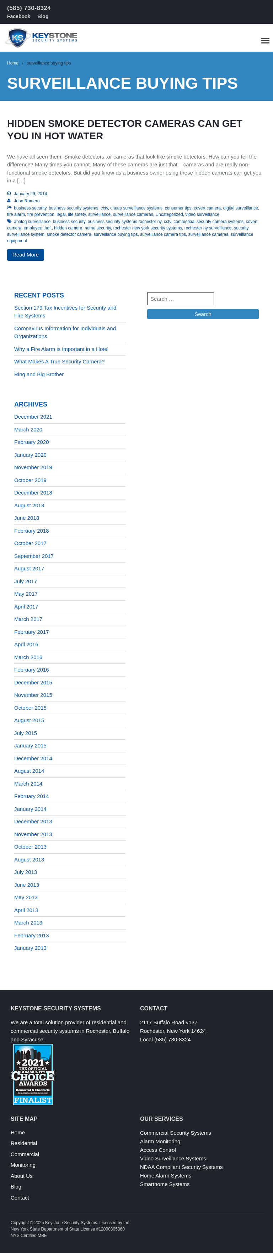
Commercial (25, 1154)
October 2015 (30, 708)
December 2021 (33, 417)
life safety (77, 214)
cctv (104, 208)
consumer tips (178, 208)
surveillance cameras (133, 214)
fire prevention (40, 214)
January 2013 (30, 948)
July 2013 (25, 872)
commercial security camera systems (208, 221)
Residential (24, 1143)
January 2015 (30, 745)
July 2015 (25, 733)
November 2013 (33, 834)
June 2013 (26, 885)
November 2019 (33, 467)
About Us (22, 1176)
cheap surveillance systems (136, 208)
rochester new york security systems (147, 228)
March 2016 (28, 657)
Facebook (18, 16)
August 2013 (29, 859)
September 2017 (34, 556)
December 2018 (33, 493)
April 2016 (26, 644)
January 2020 (30, 455)
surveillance (99, 214)
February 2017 (31, 632)
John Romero (26, 200)
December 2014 (33, 758)
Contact (20, 1198)
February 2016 (31, 670)
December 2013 (33, 821)
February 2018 (31, 531)
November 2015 (33, 695)
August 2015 (29, 720)
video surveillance (202, 214)
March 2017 (28, 619)
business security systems (73, 208)
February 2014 (31, 796)
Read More (25, 255)
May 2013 (26, 897)
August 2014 (29, 771)
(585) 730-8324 (29, 8)
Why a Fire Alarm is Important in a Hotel (61, 349)
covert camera (207, 208)
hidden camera (68, 228)
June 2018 (26, 518)
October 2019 (30, 480)
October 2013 (30, 847)
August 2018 (29, 505)
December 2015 (33, 682)
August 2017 (29, 568)
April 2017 (26, 607)
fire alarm (16, 214)
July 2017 (25, 581)
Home (12, 63)
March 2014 (28, 784)
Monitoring (23, 1165)
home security (98, 228)
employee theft (38, 228)
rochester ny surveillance (208, 228)
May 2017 (26, 594)
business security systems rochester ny (125, 221)
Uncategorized (169, 214)
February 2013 (31, 935)
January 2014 (30, 809)
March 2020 (28, 429)
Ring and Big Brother (39, 374)
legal (61, 214)
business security (30, 208)
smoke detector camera (69, 234)
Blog (42, 16)
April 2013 (26, 910)
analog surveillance (32, 221)
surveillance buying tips (115, 234)
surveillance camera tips (163, 234)
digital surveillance (240, 208)
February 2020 (31, 442)
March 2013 (28, 923)
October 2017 (30, 543)
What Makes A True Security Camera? (59, 361)
